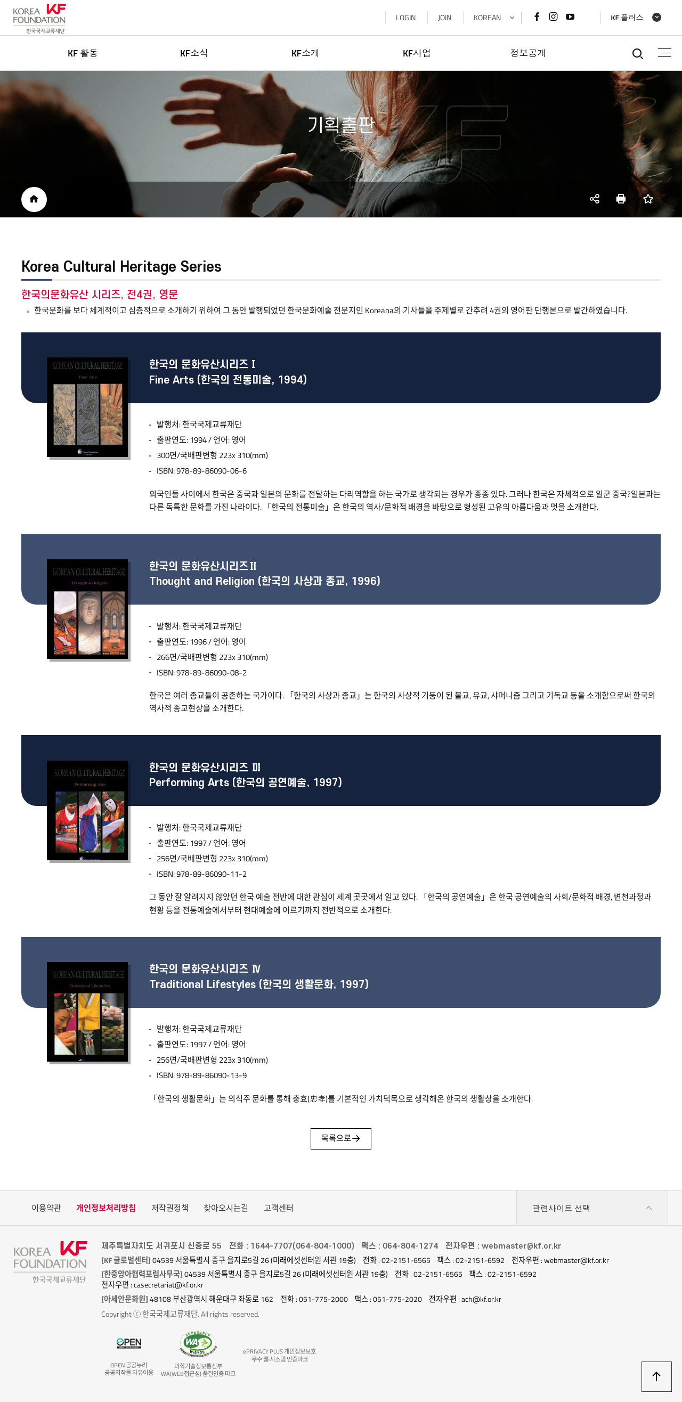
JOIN (444, 17)
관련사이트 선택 (592, 1208)
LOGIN (405, 17)
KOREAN (486, 17)
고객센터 (279, 1208)
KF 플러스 (626, 17)
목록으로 (341, 1139)
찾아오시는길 (226, 1208)
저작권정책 (170, 1208)
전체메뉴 (664, 52)
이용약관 (46, 1208)
